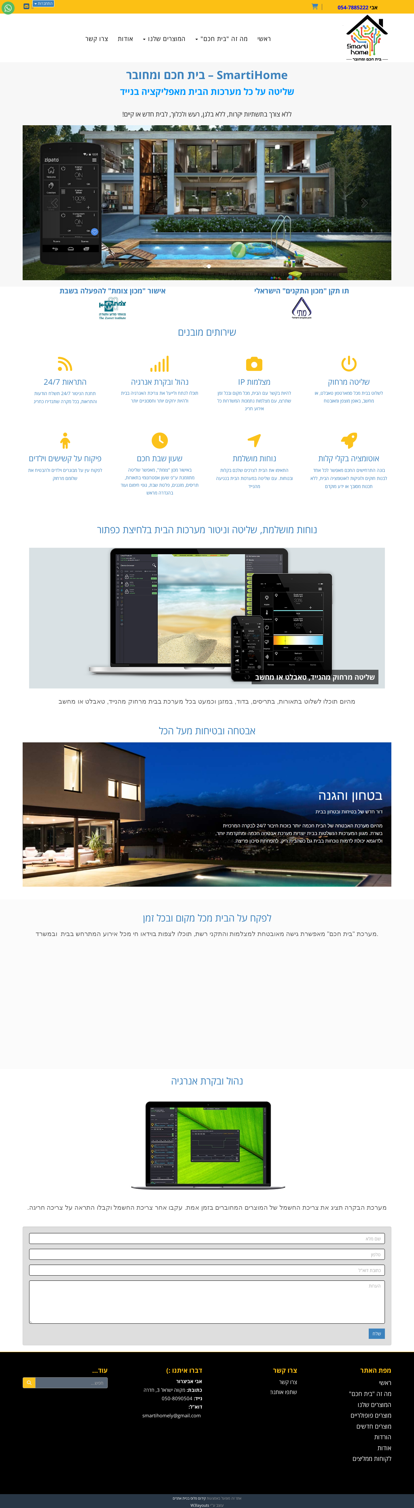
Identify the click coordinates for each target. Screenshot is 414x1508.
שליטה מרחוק (349, 382)
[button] (50, 202)
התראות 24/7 (65, 382)
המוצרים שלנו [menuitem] (164, 39)
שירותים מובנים (207, 332)
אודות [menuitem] (125, 39)
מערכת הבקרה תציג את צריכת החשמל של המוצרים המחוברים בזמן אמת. (285, 1207)
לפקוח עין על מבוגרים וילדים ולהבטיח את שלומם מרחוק (65, 474)
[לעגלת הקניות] (316, 7)
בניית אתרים (181, 1498)
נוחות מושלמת (254, 458)
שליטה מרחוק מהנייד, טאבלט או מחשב (315, 677)
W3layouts (200, 1505)
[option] (207, 202)
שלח (377, 1333)
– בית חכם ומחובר (207, 75)
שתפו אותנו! (283, 1392)
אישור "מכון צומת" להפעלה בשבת (113, 290)
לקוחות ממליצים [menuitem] (372, 1458)
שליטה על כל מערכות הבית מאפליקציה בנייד (207, 91)
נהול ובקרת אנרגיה (160, 382)
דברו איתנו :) (184, 1370)
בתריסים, (262, 701)
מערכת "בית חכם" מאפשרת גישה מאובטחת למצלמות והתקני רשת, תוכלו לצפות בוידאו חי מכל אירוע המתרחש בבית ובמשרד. (207, 933)
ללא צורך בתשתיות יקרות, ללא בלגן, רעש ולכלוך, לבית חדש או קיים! (207, 114)
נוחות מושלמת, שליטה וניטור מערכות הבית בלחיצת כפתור (207, 529)
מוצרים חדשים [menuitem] (373, 1426)
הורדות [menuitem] (382, 1437)
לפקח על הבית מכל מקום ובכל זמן (207, 917)
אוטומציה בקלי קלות (348, 458)
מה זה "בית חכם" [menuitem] (221, 39)
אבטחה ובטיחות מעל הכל (207, 730)
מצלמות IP (254, 382)
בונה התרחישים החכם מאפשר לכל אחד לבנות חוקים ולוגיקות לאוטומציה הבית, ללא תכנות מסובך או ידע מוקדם (348, 478)
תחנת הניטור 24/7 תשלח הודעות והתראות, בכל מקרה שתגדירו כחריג (65, 397)
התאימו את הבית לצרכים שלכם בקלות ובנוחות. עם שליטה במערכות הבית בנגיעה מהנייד (254, 478)
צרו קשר (288, 1382)
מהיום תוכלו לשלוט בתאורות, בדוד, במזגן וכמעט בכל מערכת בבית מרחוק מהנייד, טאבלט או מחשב (207, 701)
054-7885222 (353, 7)
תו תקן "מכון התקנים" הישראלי (301, 290)
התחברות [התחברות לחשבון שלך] (43, 3)
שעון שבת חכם (159, 458)
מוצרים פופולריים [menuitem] (371, 1415)
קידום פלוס (198, 1498)
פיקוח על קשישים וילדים (65, 458)
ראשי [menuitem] (264, 39)
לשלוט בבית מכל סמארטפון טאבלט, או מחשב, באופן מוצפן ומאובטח (349, 397)
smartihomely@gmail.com (171, 1415)
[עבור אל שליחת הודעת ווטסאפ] (8, 8)
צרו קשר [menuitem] (96, 39)
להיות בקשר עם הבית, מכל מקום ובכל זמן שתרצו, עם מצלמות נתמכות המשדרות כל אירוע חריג (254, 401)
